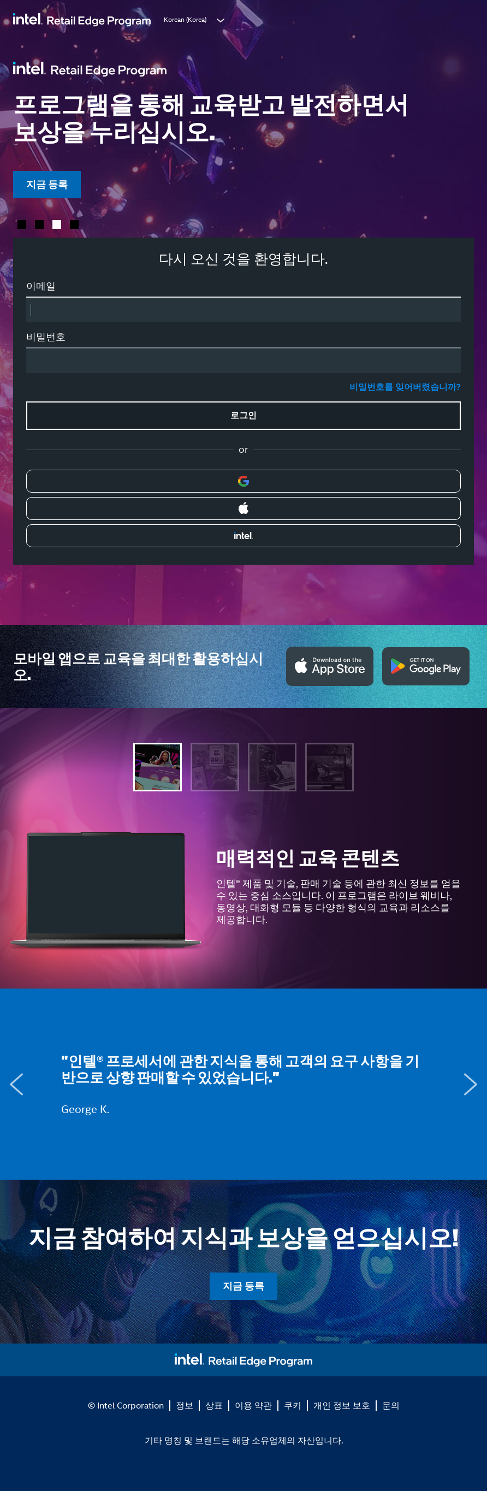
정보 (184, 1405)
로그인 (243, 415)
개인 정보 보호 (341, 1405)
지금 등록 (47, 184)
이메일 (41, 286)
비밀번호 (46, 337)
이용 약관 (253, 1405)
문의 (391, 1405)
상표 (214, 1405)
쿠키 (292, 1405)
